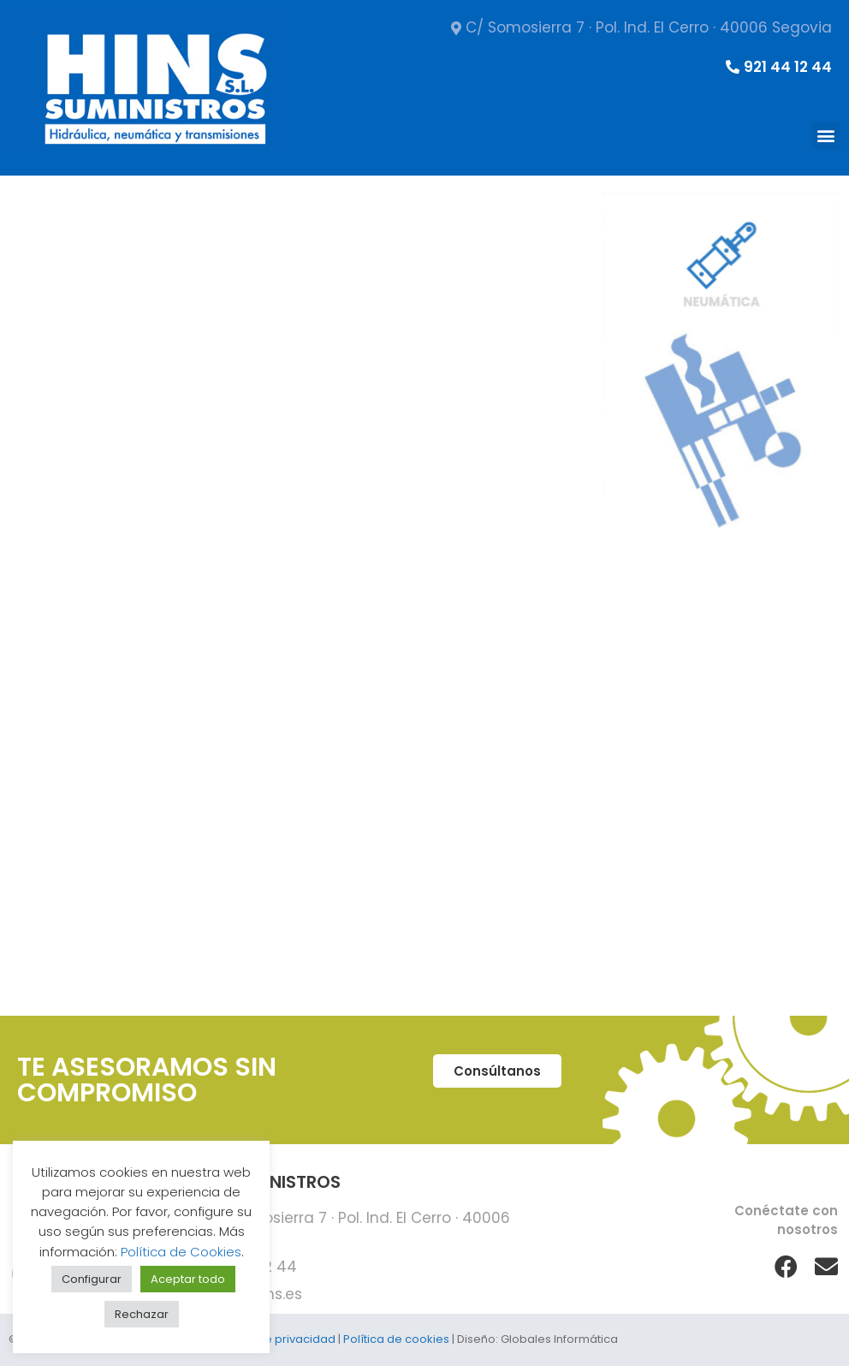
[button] (826, 136)
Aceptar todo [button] (188, 1279)
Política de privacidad (274, 1339)
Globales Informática (559, 1339)
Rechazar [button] (142, 1314)
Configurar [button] (92, 1279)
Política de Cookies (181, 1252)
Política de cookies (396, 1339)
